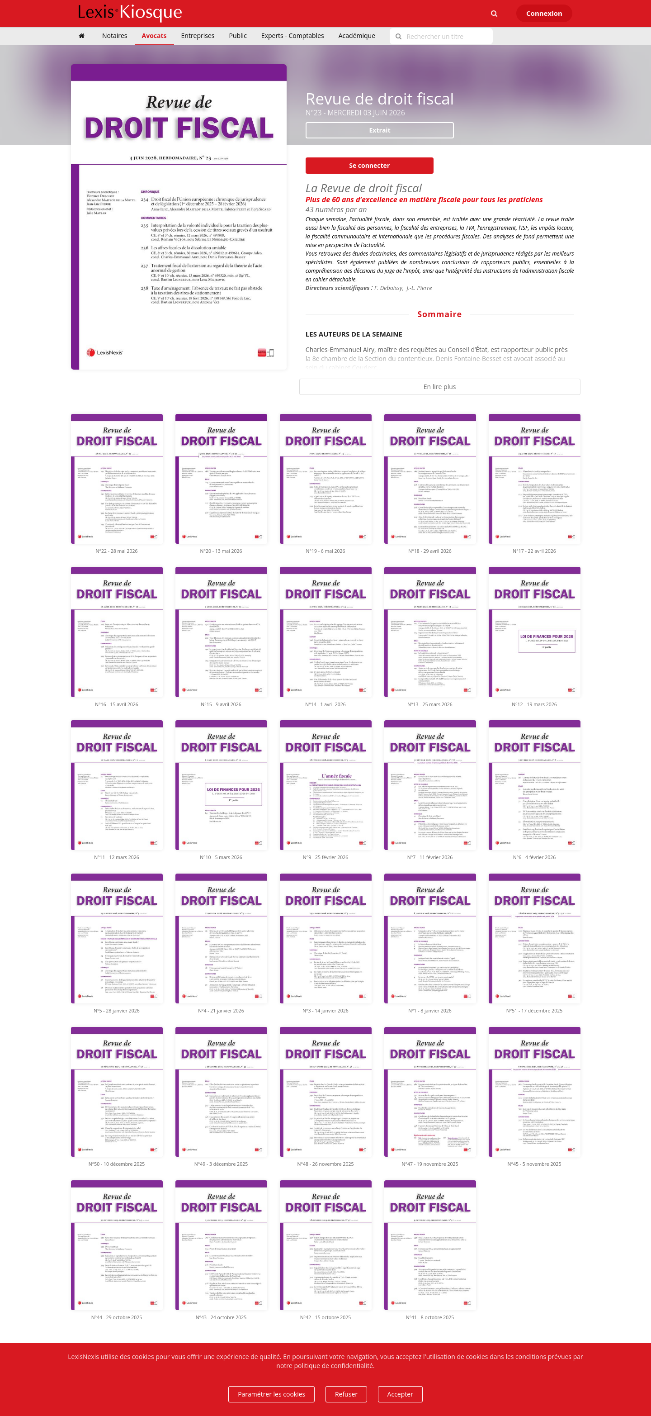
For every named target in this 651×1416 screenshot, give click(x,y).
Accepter (400, 1394)
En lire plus (440, 386)
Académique (357, 35)
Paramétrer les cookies (271, 1394)
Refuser (346, 1394)
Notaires (114, 35)
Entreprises (198, 35)
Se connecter (369, 165)
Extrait (380, 130)
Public (238, 35)
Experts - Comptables (292, 35)
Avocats (154, 35)
